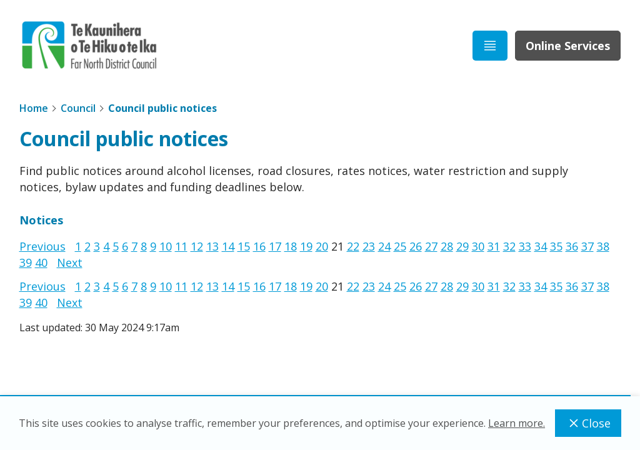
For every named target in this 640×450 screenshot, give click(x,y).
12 (197, 246)
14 (228, 246)
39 (25, 262)
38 (603, 246)
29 (462, 246)
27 (431, 246)
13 (212, 246)
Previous (42, 246)
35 (556, 246)
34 (540, 246)
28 (447, 246)
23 (368, 246)
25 (400, 246)
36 (572, 246)
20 (322, 246)
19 (306, 246)
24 (384, 246)
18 (290, 246)
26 (415, 246)
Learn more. (516, 423)
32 (509, 246)
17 (275, 246)
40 (41, 262)
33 (525, 246)
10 (165, 246)
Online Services (568, 45)
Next (69, 262)
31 (494, 246)
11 (181, 246)
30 (478, 246)
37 (587, 246)
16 (259, 246)
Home (33, 108)
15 (244, 246)
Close (588, 423)
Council (78, 108)
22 (353, 246)
